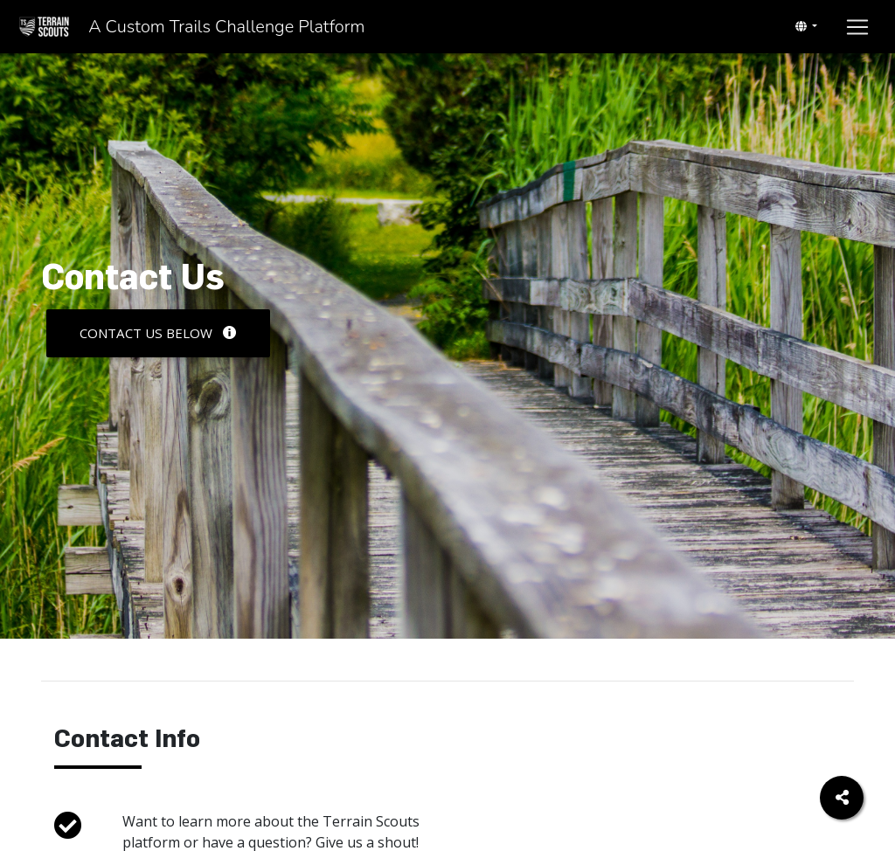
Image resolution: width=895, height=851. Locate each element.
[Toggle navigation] (805, 30)
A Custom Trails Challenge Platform (278, 30)
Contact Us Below (158, 333)
